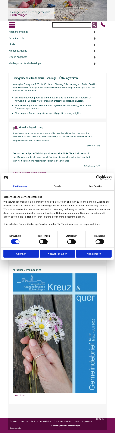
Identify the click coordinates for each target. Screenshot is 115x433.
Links (76, 421)
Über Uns (24, 421)
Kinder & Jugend (18, 50)
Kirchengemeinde (18, 31)
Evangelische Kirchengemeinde (30, 13)
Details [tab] (57, 186)
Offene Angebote (18, 57)
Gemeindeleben (17, 38)
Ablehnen (21, 253)
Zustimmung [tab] (20, 186)
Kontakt (13, 421)
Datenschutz (15, 428)
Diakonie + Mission (62, 421)
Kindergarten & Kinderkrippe (25, 63)
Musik (12, 44)
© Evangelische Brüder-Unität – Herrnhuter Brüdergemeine (30, 172)
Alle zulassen (94, 253)
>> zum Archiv (19, 395)
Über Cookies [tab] (95, 186)
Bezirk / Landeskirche (41, 421)
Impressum (87, 421)
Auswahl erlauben (57, 253)
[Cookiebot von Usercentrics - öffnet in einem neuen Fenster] (98, 177)
